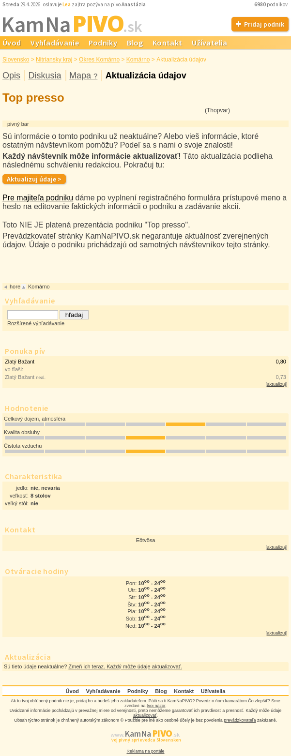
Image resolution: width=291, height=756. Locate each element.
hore (15, 286)
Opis (11, 75)
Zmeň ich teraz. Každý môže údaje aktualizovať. (125, 666)
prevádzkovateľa (240, 720)
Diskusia (44, 75)
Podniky (103, 42)
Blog (135, 42)
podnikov (271, 4)
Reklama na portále (145, 751)
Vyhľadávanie (55, 42)
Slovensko (15, 59)
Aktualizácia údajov (146, 75)
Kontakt (167, 42)
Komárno (138, 59)
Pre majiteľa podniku (37, 198)
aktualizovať (144, 715)
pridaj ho (84, 700)
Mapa (83, 75)
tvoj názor (156, 705)
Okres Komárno (99, 59)
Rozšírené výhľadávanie (35, 323)
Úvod (72, 691)
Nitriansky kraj (54, 59)
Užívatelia (209, 42)
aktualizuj (276, 384)
